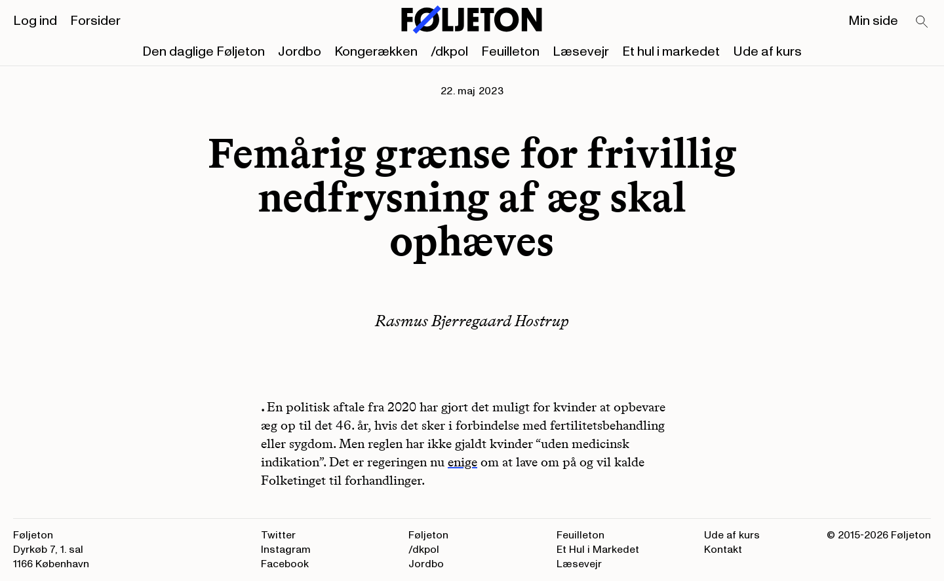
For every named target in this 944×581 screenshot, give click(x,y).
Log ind (35, 21)
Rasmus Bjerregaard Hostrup (472, 320)
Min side (873, 21)
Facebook (285, 564)
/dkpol (449, 52)
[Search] (922, 22)
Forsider (95, 21)
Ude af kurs (767, 52)
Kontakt (723, 549)
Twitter (278, 535)
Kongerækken (376, 52)
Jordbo (299, 52)
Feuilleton (510, 52)
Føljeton (428, 535)
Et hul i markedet (671, 52)
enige (462, 462)
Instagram (286, 549)
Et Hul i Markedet (598, 549)
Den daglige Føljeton (203, 52)
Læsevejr (581, 52)
